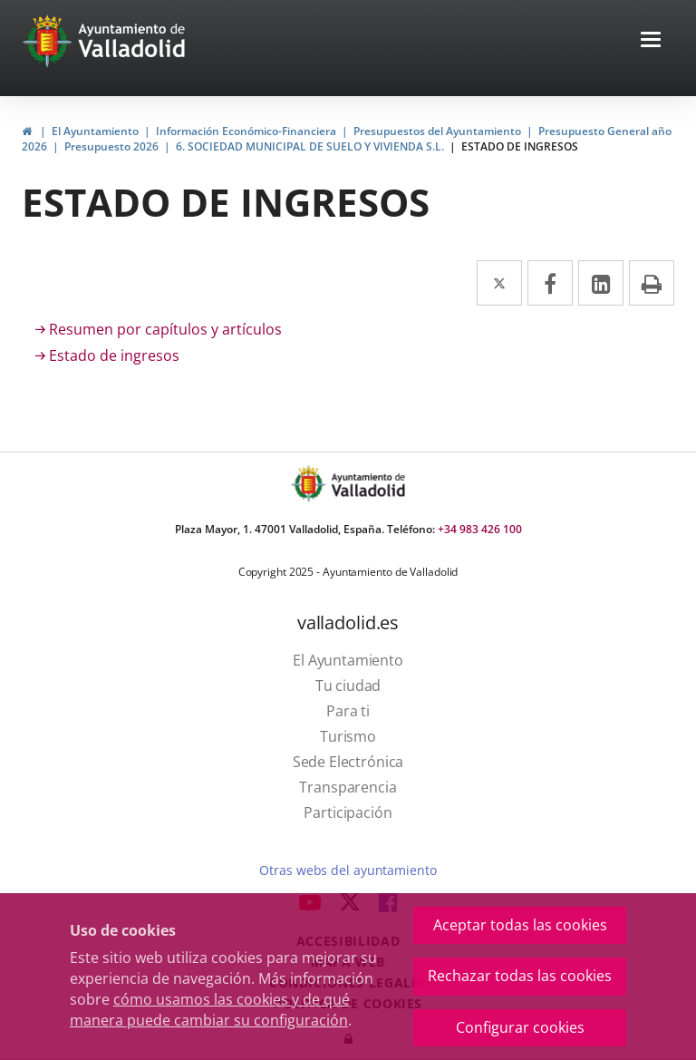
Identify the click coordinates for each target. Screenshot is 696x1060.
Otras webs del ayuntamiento (347, 870)
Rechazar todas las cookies (520, 976)
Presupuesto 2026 (111, 146)
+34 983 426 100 (480, 529)
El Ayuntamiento (95, 131)
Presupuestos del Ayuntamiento (437, 131)
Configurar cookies (520, 1027)
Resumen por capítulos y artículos (165, 329)
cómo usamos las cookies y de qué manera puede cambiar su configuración (210, 1009)
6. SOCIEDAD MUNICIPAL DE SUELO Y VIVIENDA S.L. (310, 146)
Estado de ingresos (114, 355)
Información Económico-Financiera (246, 131)
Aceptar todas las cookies (520, 925)
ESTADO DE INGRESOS (519, 146)
